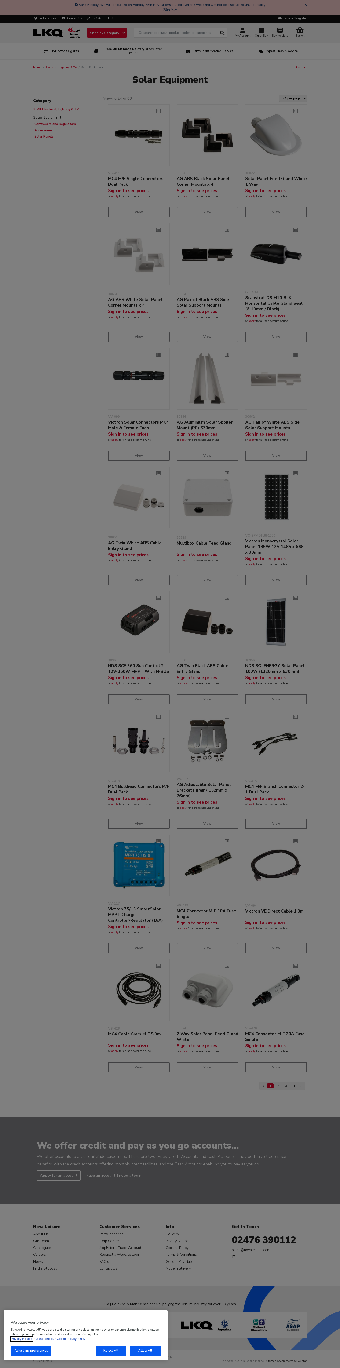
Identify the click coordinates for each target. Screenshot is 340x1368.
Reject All (110, 1351)
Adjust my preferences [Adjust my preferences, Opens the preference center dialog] (31, 1351)
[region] (86, 1335)
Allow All (145, 1351)
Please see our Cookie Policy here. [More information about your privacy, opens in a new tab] (59, 1339)
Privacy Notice (21, 1339)
